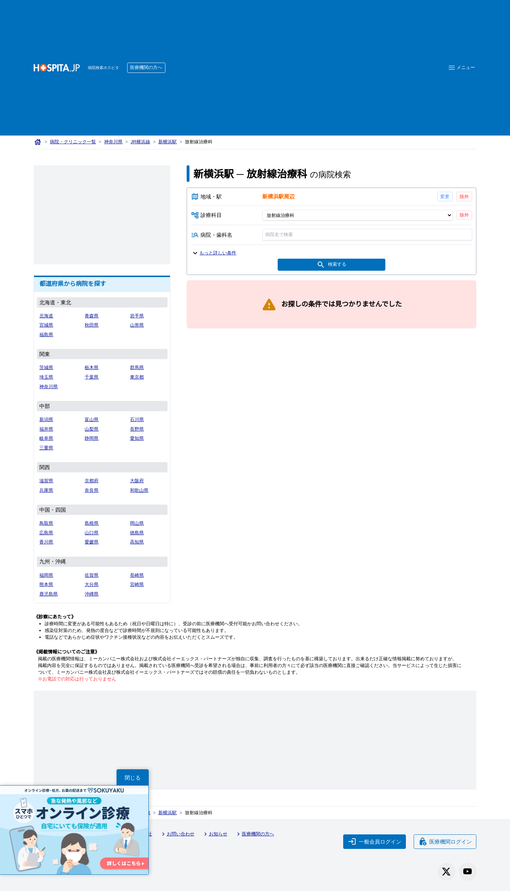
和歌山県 (139, 490)
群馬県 (137, 367)
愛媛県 (91, 542)
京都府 (91, 480)
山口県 (91, 532)
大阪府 (137, 480)
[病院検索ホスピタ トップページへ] (57, 67)
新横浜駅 (167, 141)
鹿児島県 (48, 594)
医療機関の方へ (146, 67)
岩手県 (137, 315)
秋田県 (91, 325)
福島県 (46, 334)
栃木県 (91, 367)
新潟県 (46, 419)
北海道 (46, 315)
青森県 (91, 315)
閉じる (133, 778)
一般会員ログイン (375, 841)
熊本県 (46, 584)
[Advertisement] (301, 57)
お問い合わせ (177, 834)
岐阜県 (46, 438)
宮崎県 (137, 584)
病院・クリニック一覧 (73, 141)
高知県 (137, 542)
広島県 (46, 532)
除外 (464, 196)
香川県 (46, 542)
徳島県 (137, 532)
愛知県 (137, 438)
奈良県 (91, 490)
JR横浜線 (140, 141)
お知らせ (214, 834)
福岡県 (46, 575)
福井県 (46, 429)
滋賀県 (46, 480)
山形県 (137, 325)
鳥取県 (46, 523)
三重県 (46, 447)
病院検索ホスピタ (103, 67)
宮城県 (46, 325)
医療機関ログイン (445, 841)
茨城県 (46, 367)
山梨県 (91, 429)
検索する (331, 264)
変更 (444, 196)
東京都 (137, 377)
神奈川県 (113, 141)
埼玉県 (46, 377)
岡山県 (137, 523)
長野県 (137, 429)
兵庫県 (46, 490)
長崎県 (137, 575)
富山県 (91, 419)
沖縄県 (91, 594)
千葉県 (91, 377)
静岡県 (91, 438)
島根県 (91, 523)
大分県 (91, 584)
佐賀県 (91, 575)
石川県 (137, 419)
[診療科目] (357, 214)
